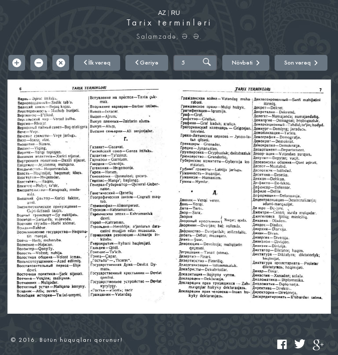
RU (175, 12)
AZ (162, 12)
